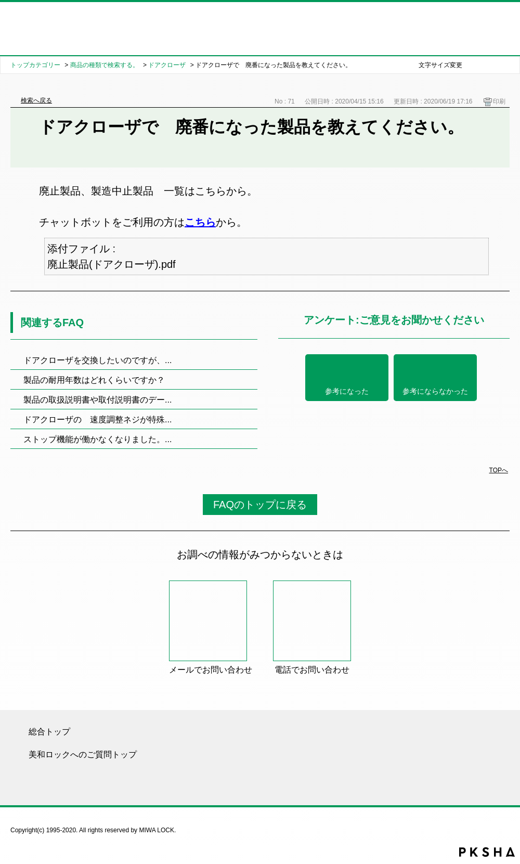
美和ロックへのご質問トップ (83, 754)
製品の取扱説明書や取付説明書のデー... (97, 399)
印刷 (499, 101)
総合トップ (49, 731)
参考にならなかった (435, 391)
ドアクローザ (167, 65)
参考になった (347, 391)
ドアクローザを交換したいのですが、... (97, 360)
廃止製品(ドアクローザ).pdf (111, 264)
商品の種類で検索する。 (104, 65)
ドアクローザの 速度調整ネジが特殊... (97, 419)
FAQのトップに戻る (260, 504)
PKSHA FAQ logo (487, 852)
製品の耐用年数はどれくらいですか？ (94, 380)
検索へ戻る (36, 100)
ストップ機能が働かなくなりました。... (97, 439)
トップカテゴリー (35, 65)
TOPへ (498, 470)
